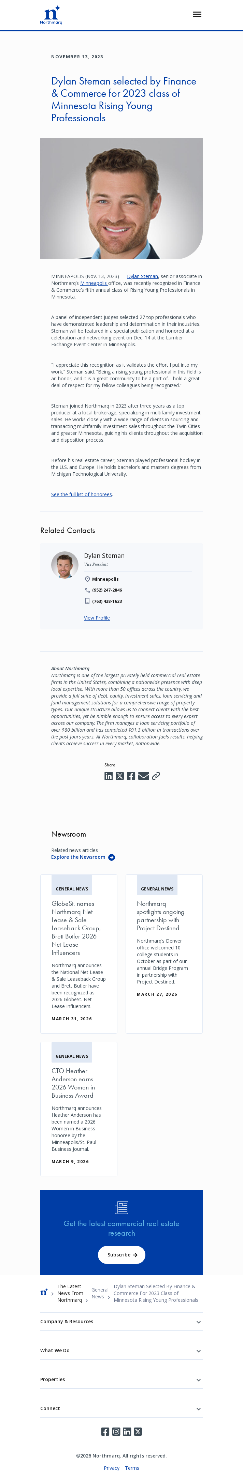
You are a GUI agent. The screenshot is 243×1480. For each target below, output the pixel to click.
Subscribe (119, 1254)
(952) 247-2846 (107, 590)
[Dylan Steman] (104, 555)
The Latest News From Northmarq (70, 1293)
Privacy (111, 1468)
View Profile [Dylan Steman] (97, 617)
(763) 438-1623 (107, 601)
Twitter (138, 1432)
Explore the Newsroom (78, 857)
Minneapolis (94, 283)
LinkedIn (127, 1432)
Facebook (105, 1432)
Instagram (116, 1432)
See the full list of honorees (81, 494)
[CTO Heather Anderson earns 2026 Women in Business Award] (79, 1109)
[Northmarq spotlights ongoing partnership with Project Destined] (164, 942)
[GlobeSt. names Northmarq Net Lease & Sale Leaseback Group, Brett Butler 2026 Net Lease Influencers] (79, 954)
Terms (132, 1468)
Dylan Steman (142, 276)
